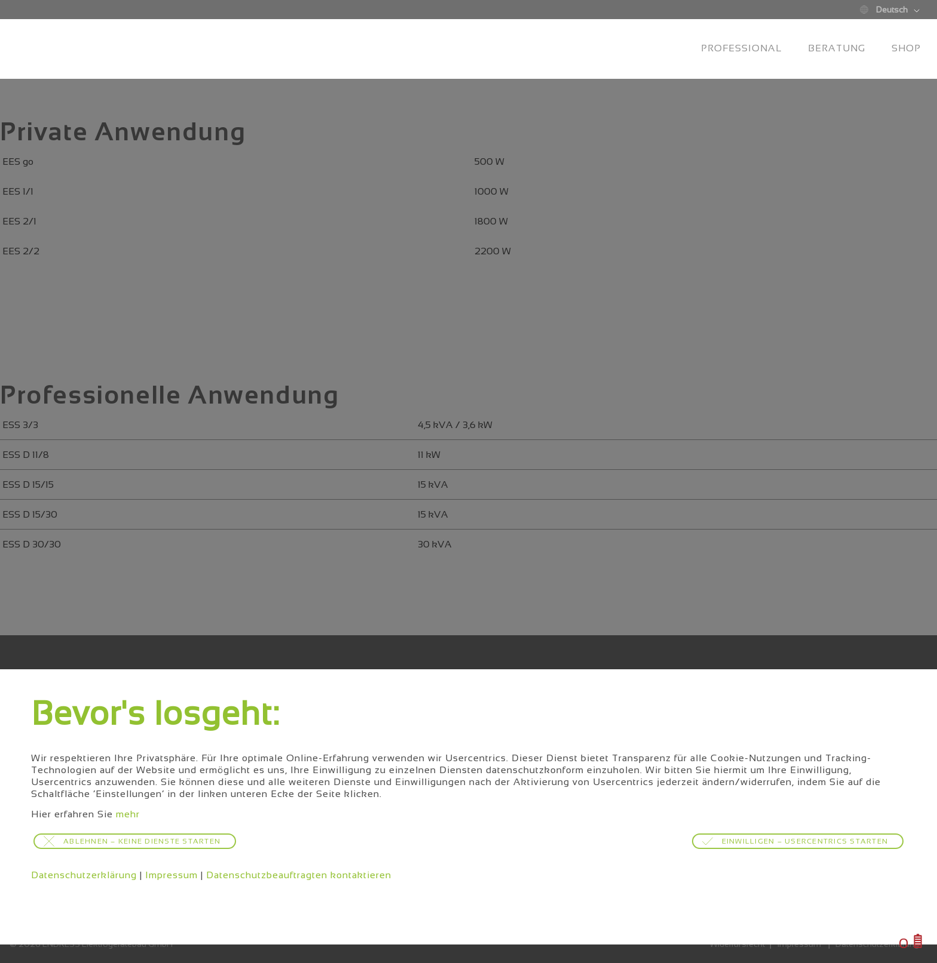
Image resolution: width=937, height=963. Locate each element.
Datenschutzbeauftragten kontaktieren (298, 875)
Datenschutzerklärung (84, 875)
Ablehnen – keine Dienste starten (142, 841)
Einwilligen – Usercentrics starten (805, 841)
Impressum (171, 875)
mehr (128, 814)
